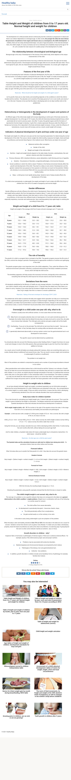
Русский (4, 14)
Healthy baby (9, 3)
